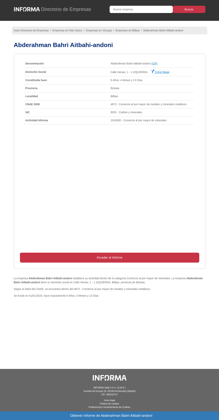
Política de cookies (109, 403)
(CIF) (154, 63)
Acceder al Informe (109, 257)
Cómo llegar (160, 72)
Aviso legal (109, 400)
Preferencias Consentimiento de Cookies (109, 407)
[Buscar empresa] (141, 9)
